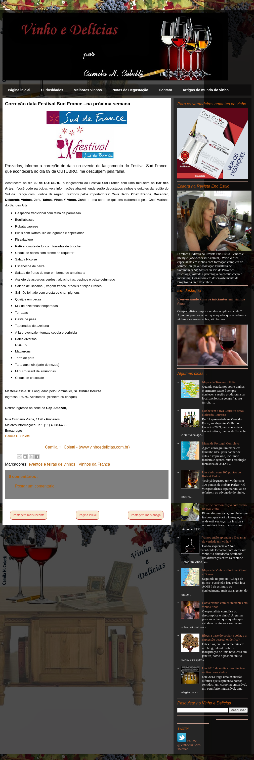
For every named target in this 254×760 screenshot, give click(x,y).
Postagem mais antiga (146, 515)
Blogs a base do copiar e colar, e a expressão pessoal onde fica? (224, 637)
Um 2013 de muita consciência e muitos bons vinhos (223, 670)
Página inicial (19, 90)
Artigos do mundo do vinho (206, 90)
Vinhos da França (94, 464)
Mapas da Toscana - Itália (218, 382)
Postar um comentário (35, 486)
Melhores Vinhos (88, 90)
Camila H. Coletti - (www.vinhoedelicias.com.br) (87, 447)
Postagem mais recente (29, 515)
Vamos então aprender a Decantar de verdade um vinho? (224, 539)
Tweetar (182, 749)
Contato (165, 90)
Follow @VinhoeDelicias (188, 743)
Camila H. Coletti (17, 436)
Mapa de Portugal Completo (220, 443)
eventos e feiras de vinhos (52, 464)
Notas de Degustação (130, 90)
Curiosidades (52, 90)
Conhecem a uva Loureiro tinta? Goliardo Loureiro (223, 413)
